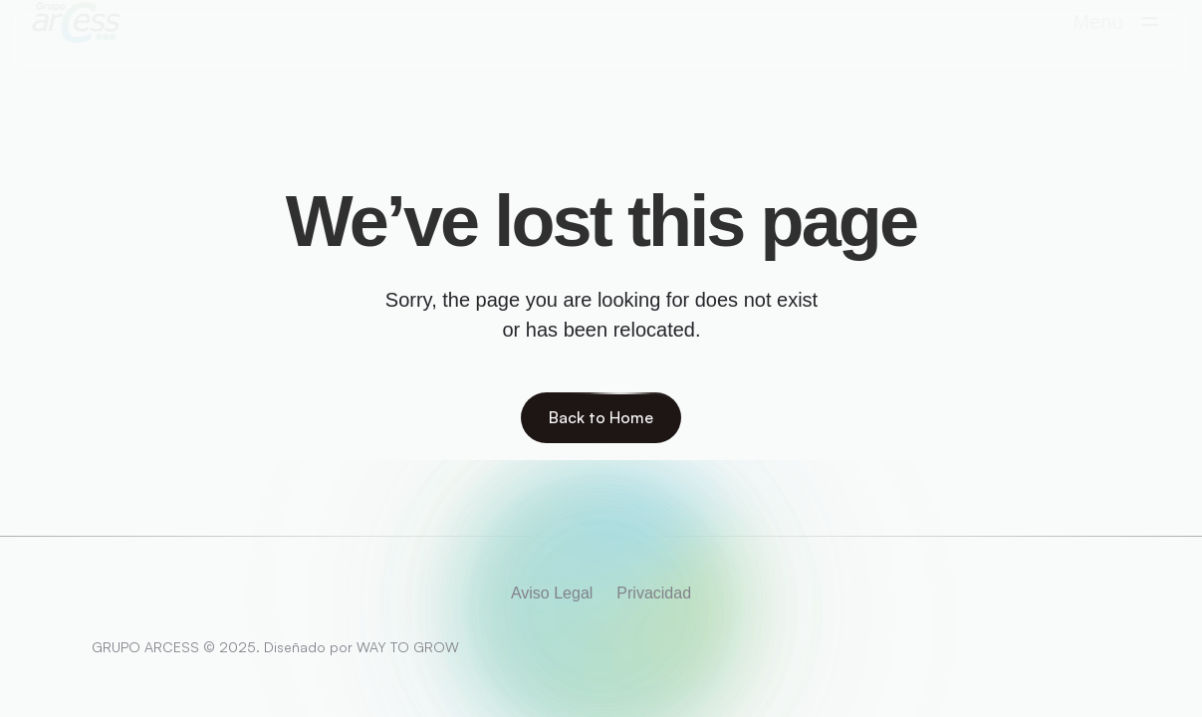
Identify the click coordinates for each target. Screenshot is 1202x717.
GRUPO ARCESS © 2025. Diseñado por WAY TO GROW (275, 646)
